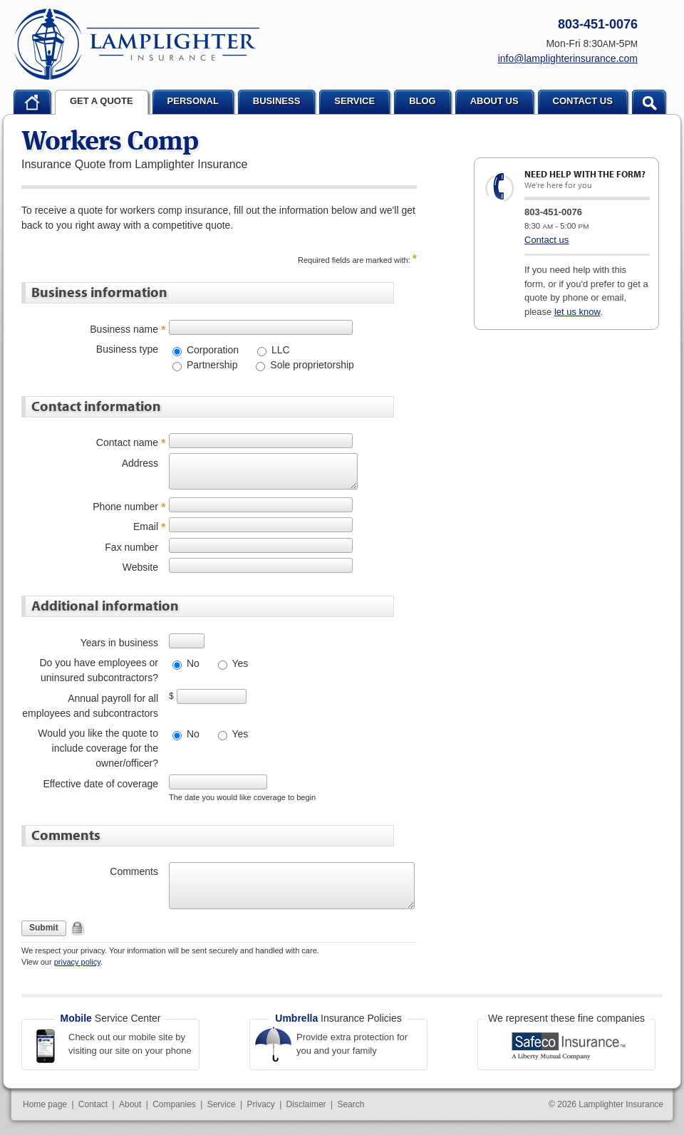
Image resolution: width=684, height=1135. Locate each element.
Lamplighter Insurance (136, 44)
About (130, 1104)
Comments (134, 871)
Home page (45, 1104)
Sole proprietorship (310, 364)
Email (145, 526)
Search (350, 1104)
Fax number (131, 547)
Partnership (210, 364)
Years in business (119, 642)
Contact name (127, 442)
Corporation (211, 350)
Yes (238, 663)
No (192, 663)
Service (221, 1104)
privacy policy (77, 962)
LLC (279, 350)
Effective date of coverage (100, 783)
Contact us (546, 239)
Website (140, 567)
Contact (93, 1104)
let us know (577, 311)
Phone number (125, 506)
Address (140, 463)
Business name (124, 329)
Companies (174, 1104)
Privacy (260, 1104)
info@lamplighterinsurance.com (568, 58)
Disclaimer (306, 1104)
